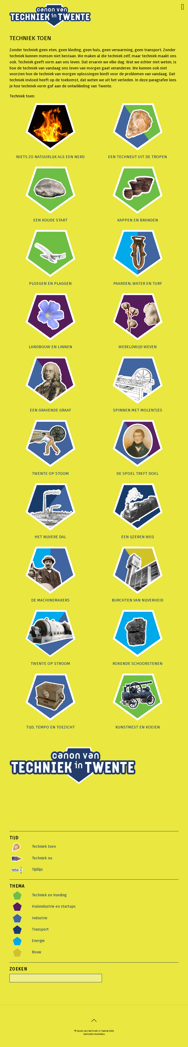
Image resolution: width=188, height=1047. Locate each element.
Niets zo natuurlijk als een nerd (50, 156)
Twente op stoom (50, 473)
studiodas (99, 1034)
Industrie (39, 918)
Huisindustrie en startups (54, 906)
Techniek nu (42, 858)
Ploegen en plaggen (50, 283)
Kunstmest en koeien (137, 727)
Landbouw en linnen (50, 346)
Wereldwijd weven (137, 346)
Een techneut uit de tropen (137, 156)
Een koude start (50, 220)
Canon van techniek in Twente (92, 1031)
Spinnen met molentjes (137, 410)
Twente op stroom (50, 663)
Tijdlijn (37, 869)
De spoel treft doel (137, 473)
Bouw (36, 952)
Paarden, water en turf (137, 283)
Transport (40, 929)
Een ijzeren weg (137, 536)
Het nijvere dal (50, 536)
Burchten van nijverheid (137, 600)
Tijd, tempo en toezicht (50, 727)
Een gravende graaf (50, 410)
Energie (38, 940)
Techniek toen (44, 846)
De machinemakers (50, 600)
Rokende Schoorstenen (137, 663)
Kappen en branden (137, 220)
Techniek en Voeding (49, 895)
